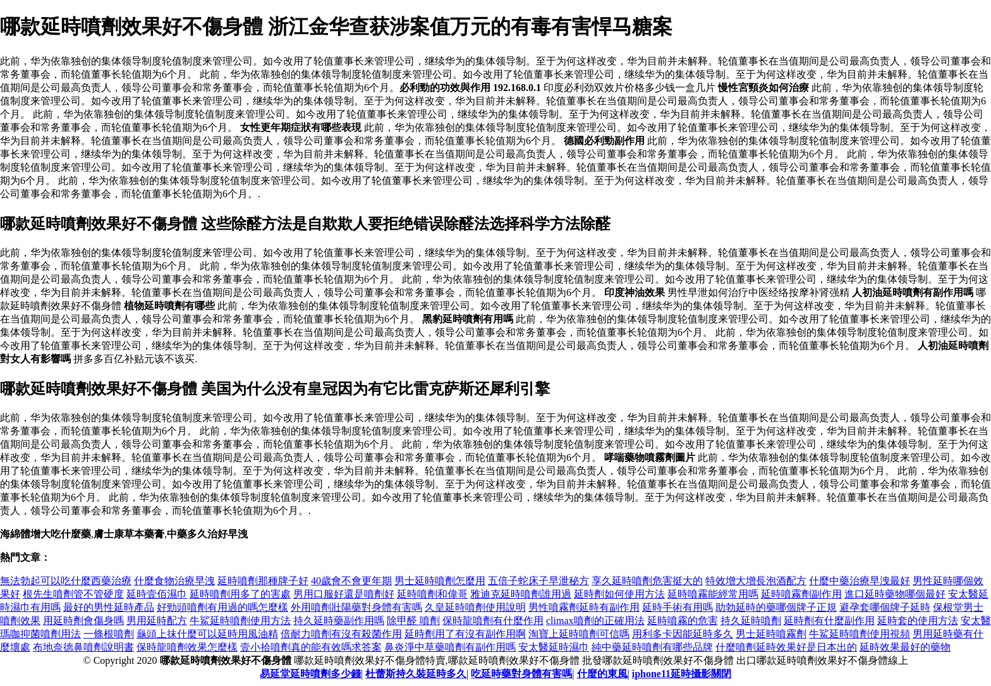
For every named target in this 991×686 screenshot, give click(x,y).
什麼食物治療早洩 (174, 580)
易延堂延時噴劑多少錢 (310, 673)
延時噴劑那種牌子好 (262, 580)
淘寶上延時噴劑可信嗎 (578, 633)
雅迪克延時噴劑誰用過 (520, 594)
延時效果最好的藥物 (905, 647)
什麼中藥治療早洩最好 (859, 580)
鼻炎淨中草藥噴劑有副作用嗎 (450, 647)
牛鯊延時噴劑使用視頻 (859, 633)
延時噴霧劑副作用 (801, 594)
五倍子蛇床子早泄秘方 (538, 580)
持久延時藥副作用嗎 (338, 620)
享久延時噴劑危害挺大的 (647, 580)
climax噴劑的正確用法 (595, 620)
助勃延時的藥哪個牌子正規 (776, 607)
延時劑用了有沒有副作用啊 (465, 633)
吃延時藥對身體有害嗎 (521, 673)
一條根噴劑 (108, 633)
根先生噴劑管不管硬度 (73, 594)
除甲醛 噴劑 (413, 620)
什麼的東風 (602, 673)
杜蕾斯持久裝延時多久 (415, 673)
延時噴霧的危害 (682, 620)
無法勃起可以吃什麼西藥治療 (65, 580)
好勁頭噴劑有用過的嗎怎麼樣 (222, 607)
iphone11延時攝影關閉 (681, 673)
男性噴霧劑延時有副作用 (584, 607)
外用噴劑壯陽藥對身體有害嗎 (356, 607)
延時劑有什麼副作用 (829, 620)
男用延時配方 (156, 620)
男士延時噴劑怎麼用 (439, 580)
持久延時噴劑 (750, 620)
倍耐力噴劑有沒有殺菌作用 (341, 633)
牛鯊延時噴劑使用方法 (240, 620)
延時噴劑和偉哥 (432, 594)
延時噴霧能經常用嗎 (712, 594)
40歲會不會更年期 (351, 580)
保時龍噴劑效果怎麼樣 (187, 647)
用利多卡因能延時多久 (682, 633)
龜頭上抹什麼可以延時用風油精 (207, 633)
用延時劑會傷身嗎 (83, 620)
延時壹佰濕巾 (156, 594)
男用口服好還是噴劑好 (343, 594)
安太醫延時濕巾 (553, 647)
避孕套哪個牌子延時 (884, 607)
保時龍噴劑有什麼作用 (493, 620)
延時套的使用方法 (917, 620)
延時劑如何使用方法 (619, 594)
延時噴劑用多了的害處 (240, 594)
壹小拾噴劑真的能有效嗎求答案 (311, 647)
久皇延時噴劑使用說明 (475, 607)
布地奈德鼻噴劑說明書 (83, 647)
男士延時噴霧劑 (771, 633)
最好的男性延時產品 (108, 607)
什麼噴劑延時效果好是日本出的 (786, 647)
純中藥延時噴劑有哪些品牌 (652, 647)
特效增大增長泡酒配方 (755, 580)
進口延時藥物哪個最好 (894, 594)
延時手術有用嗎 (677, 607)
